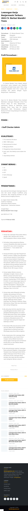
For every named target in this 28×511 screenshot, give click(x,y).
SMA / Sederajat (20, 416)
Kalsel (15, 393)
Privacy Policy (7, 488)
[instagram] (17, 2)
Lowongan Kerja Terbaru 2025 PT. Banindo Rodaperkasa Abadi (17, 448)
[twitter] (11, 499)
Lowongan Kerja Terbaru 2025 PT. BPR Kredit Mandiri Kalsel (17, 441)
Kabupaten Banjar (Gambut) (14, 408)
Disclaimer (6, 486)
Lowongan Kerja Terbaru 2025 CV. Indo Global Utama (17, 433)
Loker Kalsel (6, 5)
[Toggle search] (23, 2)
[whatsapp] (17, 499)
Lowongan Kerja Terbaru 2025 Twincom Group (16, 395)
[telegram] (5, 499)
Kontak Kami (7, 484)
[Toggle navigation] (25, 2)
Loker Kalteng (21, 5)
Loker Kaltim (13, 5)
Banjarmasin (11, 416)
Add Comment (9, 379)
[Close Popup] (2, 510)
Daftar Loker (7, 490)
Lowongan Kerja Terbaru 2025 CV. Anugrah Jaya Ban (17, 410)
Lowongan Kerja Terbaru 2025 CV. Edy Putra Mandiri (17, 403)
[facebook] (15, 2)
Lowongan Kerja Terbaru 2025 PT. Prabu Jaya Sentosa (17, 425)
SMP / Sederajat (20, 401)
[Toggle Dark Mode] (20, 2)
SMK (18, 393)
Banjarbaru (11, 393)
